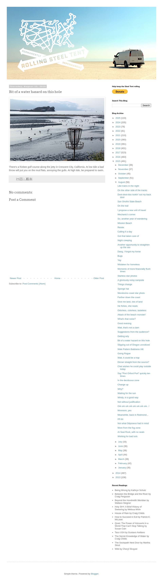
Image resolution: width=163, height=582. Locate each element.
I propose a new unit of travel (131, 210)
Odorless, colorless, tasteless (131, 310)
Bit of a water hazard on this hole (133, 340)
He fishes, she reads (127, 306)
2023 (118, 126)
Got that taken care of (128, 236)
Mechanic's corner (126, 214)
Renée (120, 227)
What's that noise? (126, 319)
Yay (119, 260)
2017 (118, 152)
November (123, 169)
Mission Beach (124, 223)
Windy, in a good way (127, 397)
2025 (118, 118)
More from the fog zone (128, 428)
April (120, 454)
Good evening (124, 323)
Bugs (120, 256)
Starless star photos (127, 276)
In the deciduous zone (128, 380)
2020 (118, 139)
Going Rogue (124, 353)
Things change (124, 284)
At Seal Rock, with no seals (130, 432)
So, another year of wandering (132, 218)
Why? (120, 389)
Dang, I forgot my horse (129, 251)
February (123, 463)
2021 (118, 135)
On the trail (122, 205)
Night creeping (124, 240)
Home (57, 278)
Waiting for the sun (126, 393)
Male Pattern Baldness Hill (130, 349)
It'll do (120, 419)
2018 (118, 148)
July (120, 441)
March (121, 459)
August (122, 182)
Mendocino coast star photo (131, 293)
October (122, 173)
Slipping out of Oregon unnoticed (133, 344)
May (120, 450)
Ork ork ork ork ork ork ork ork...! (133, 406)
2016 (118, 157)
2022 (118, 131)
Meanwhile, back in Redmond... (132, 415)
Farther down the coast (128, 297)
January (122, 467)
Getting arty (123, 336)
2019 (118, 144)
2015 (118, 161)
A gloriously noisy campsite (130, 280)
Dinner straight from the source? (133, 362)
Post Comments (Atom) (34, 283)
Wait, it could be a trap (128, 357)
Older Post (99, 278)
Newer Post (15, 278)
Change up (122, 384)
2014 (118, 473)
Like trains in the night (128, 186)
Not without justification (128, 402)
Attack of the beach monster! (131, 314)
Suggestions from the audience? (133, 332)
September (124, 178)
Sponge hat (123, 289)
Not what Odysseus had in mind (133, 423)
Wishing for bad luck (127, 436)
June (121, 446)
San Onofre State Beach (129, 201)
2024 (118, 122)
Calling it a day (124, 231)
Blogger (94, 573)
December (123, 165)
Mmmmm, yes (124, 410)
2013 (118, 477)
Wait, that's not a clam (128, 327)
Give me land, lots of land (129, 301)
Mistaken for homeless (128, 264)
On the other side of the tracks (132, 190)
